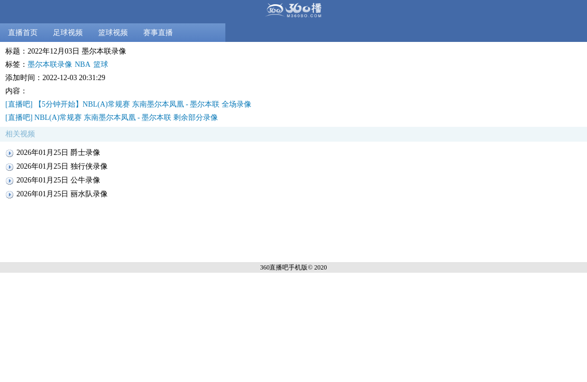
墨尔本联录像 (50, 64)
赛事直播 (158, 33)
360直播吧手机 (280, 267)
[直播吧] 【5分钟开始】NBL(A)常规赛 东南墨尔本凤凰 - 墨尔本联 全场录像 (128, 104)
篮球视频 (113, 33)
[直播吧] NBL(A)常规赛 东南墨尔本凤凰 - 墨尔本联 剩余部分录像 (111, 117)
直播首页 (23, 33)
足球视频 (68, 33)
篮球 (100, 64)
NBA (83, 64)
